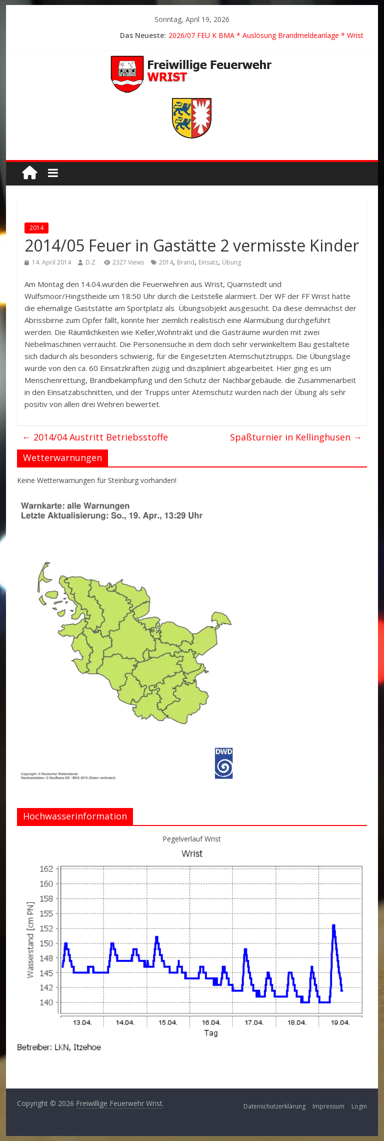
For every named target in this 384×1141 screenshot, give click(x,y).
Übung (231, 262)
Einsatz (208, 262)
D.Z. (91, 262)
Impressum (328, 1106)
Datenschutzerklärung (275, 1106)
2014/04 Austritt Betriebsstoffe (95, 437)
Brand (185, 262)
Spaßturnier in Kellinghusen (296, 437)
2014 (37, 228)
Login (359, 1106)
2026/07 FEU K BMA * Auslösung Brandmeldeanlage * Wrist (266, 35)
